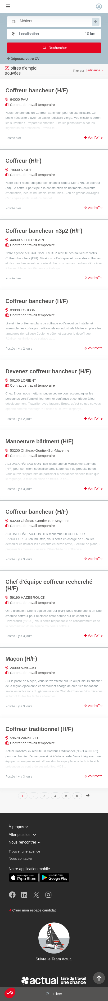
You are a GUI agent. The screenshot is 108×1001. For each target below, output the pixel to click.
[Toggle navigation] (7, 6)
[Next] (88, 795)
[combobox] (51, 21)
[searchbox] (55, 21)
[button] (10, 993)
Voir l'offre (93, 137)
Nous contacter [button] (20, 858)
